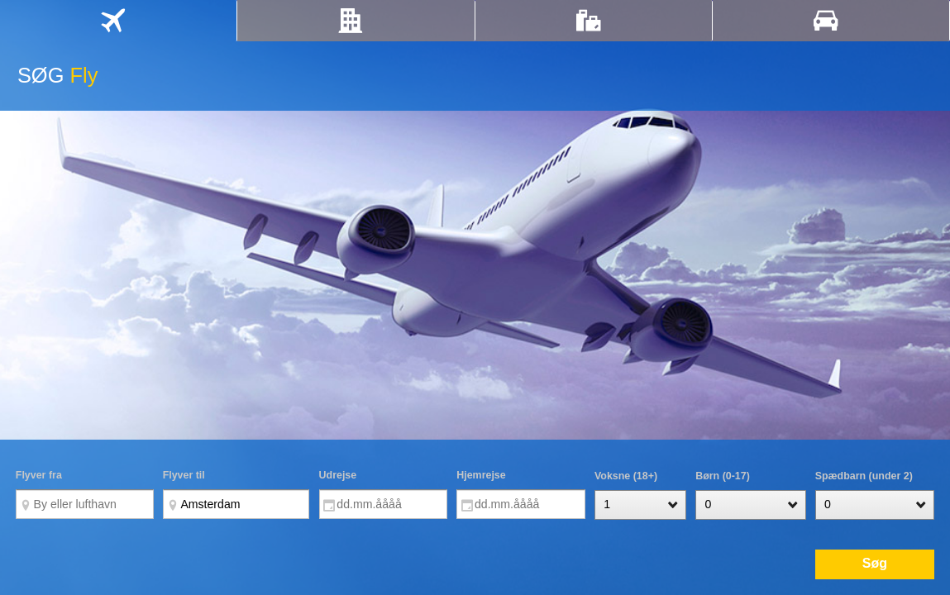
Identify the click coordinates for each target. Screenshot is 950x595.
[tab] (118, 20)
